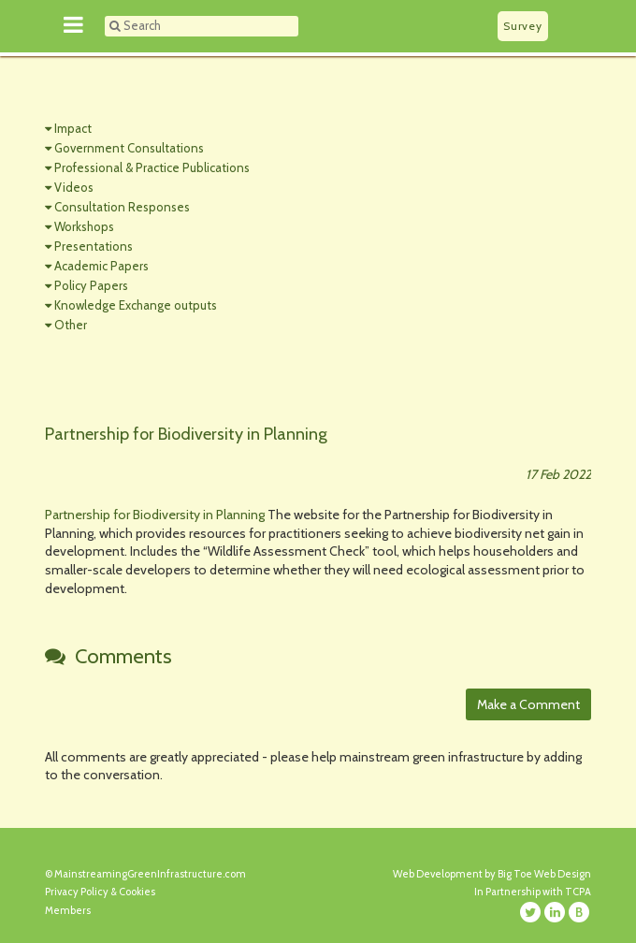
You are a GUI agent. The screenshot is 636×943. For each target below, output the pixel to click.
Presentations (93, 246)
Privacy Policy (76, 891)
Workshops (84, 226)
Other (70, 324)
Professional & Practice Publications (152, 167)
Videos (74, 187)
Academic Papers (101, 265)
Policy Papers (91, 285)
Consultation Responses (122, 206)
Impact (73, 128)
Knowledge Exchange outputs (135, 304)
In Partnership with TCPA (532, 891)
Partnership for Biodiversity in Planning (155, 514)
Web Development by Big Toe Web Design (492, 873)
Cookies (137, 891)
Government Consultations (129, 147)
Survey (522, 26)
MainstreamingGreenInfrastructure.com (150, 873)
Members (68, 910)
